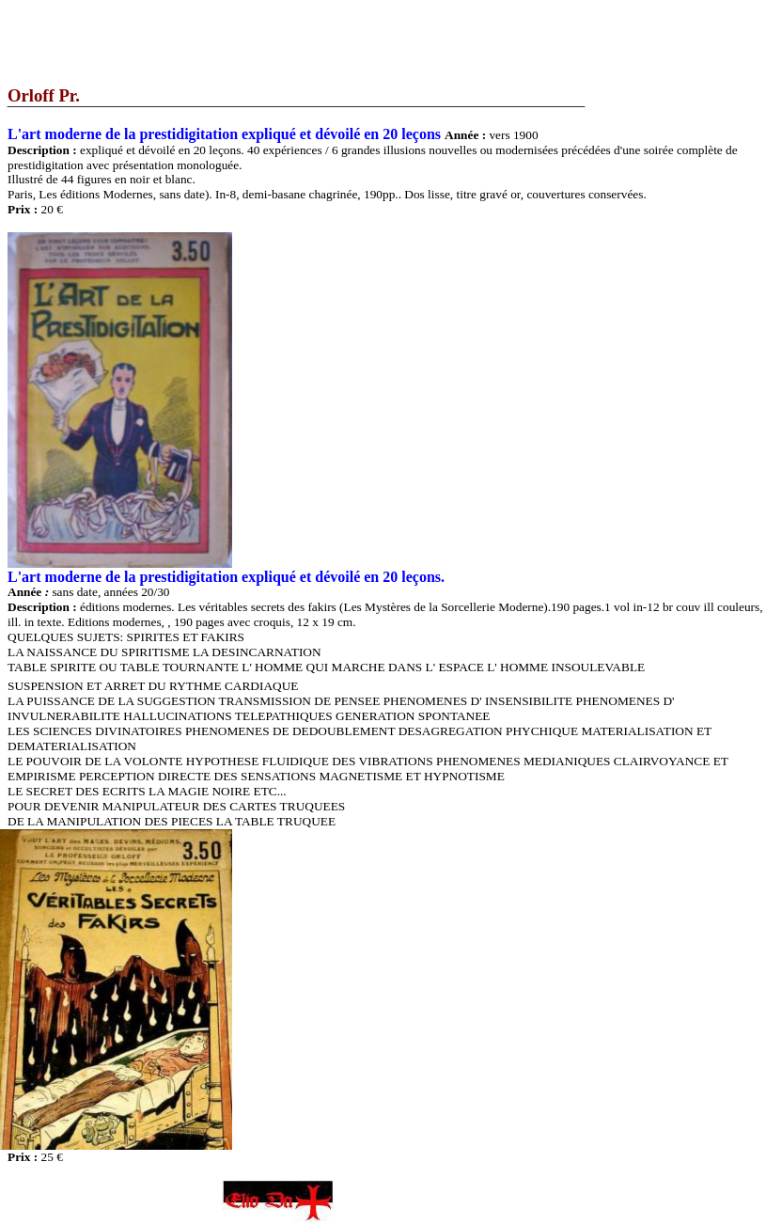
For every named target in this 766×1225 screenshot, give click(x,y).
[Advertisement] (342, 42)
